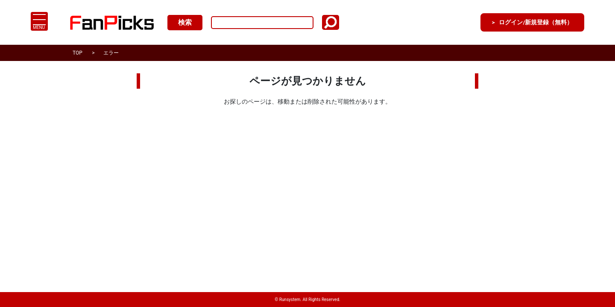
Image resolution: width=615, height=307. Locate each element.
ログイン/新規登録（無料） (527, 22)
